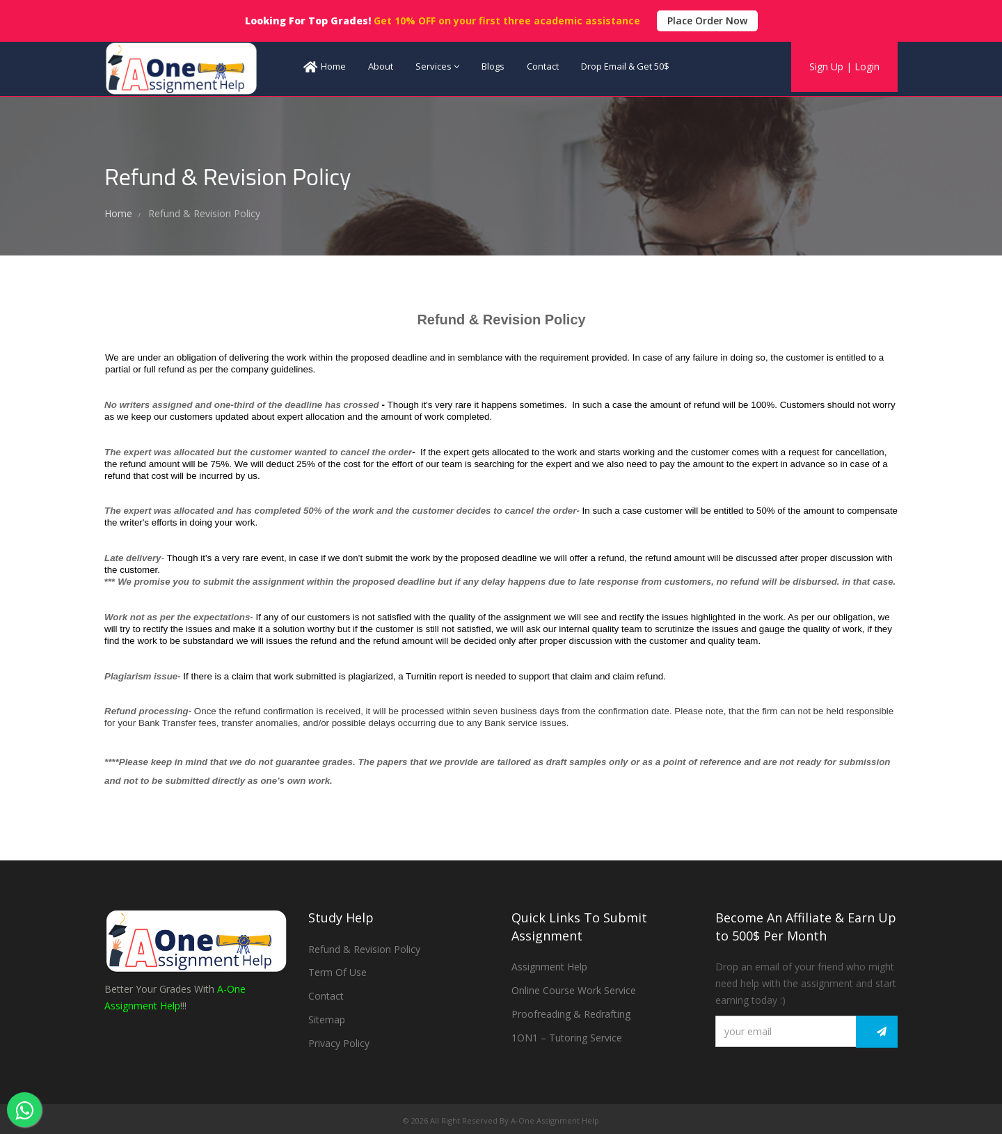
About (380, 66)
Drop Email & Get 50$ (625, 66)
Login (867, 66)
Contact (543, 66)
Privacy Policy (338, 1043)
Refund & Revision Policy (364, 949)
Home (324, 67)
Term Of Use (337, 972)
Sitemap (326, 1019)
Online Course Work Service (573, 990)
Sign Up (826, 66)
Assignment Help (549, 966)
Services (437, 66)
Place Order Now (707, 20)
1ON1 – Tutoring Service (566, 1037)
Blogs (493, 66)
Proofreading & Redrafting (570, 1014)
